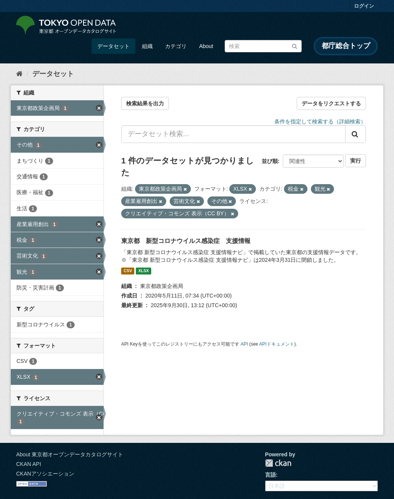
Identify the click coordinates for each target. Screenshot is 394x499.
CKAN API (28, 464)
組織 (147, 46)
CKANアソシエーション (45, 474)
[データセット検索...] (233, 134)
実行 (355, 161)
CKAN (278, 463)
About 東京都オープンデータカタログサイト (69, 454)
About (206, 46)
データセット (113, 46)
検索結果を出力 (145, 103)
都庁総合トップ (346, 46)
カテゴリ (176, 46)
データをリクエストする (331, 103)
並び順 (270, 161)
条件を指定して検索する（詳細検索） (320, 121)
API (244, 344)
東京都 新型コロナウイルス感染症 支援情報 (185, 241)
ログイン (364, 6)
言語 (270, 475)
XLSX (143, 271)
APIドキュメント (276, 344)
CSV (128, 271)
